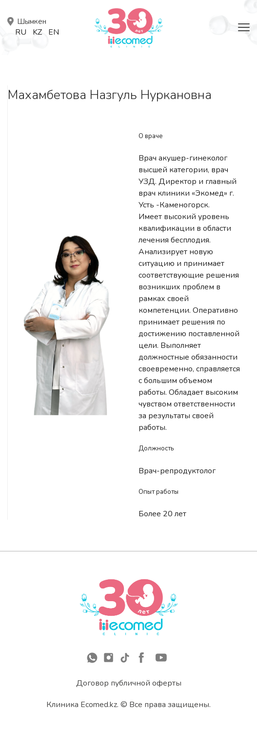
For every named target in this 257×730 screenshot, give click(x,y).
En (53, 32)
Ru (20, 32)
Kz (37, 32)
